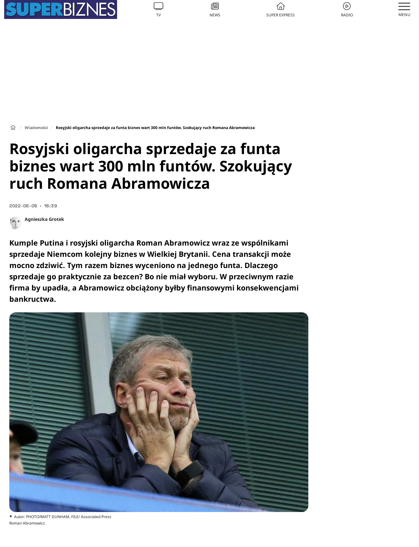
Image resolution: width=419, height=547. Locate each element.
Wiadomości (36, 127)
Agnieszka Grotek (44, 219)
